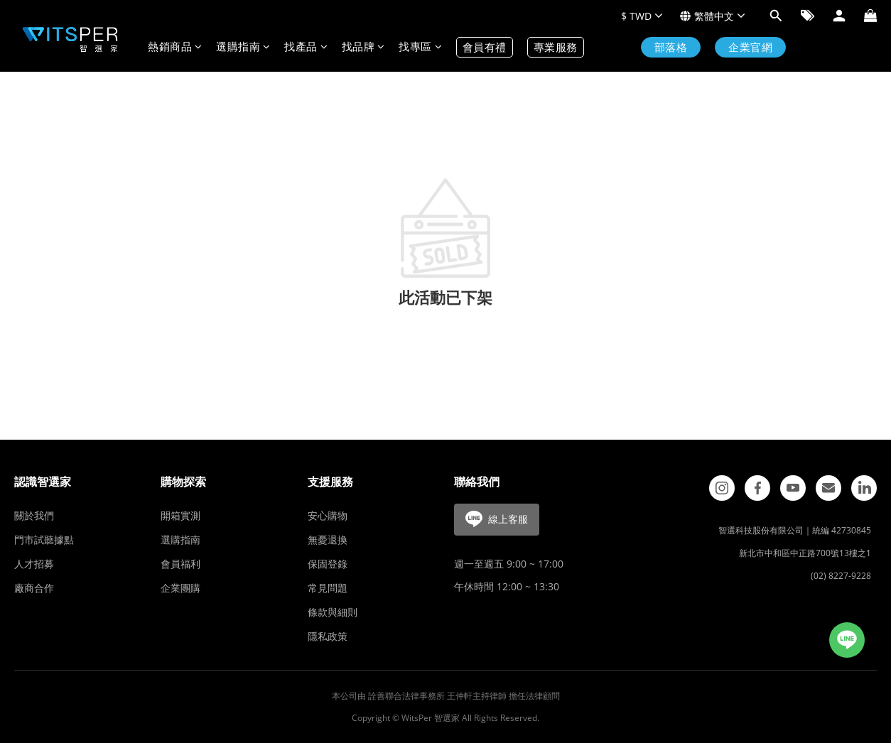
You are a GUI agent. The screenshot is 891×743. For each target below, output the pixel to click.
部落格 (671, 47)
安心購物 (327, 515)
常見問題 (327, 588)
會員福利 (180, 563)
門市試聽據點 (44, 539)
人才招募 (34, 563)
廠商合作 (34, 588)
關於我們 (34, 515)
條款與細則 (332, 612)
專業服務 (556, 47)
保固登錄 (327, 563)
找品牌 (363, 47)
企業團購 (180, 588)
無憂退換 (327, 539)
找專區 (420, 47)
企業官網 (750, 47)
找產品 (306, 47)
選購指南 (243, 47)
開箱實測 (180, 515)
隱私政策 (327, 636)
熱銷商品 (175, 47)
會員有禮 (485, 47)
